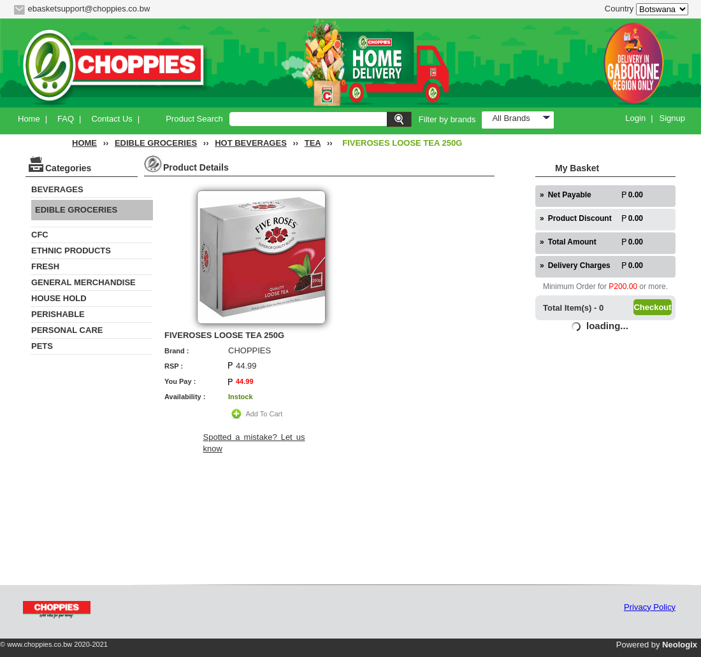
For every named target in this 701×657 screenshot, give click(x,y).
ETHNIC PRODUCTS (71, 250)
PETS (42, 346)
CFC (39, 234)
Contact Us (111, 119)
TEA (313, 143)
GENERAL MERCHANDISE (83, 282)
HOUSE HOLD (59, 298)
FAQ (65, 119)
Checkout (652, 307)
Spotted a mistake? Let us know (254, 442)
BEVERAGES (57, 189)
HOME (84, 143)
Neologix (679, 644)
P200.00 (623, 286)
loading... (607, 325)
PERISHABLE (58, 314)
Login (635, 118)
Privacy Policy (650, 607)
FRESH (45, 266)
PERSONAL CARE (67, 330)
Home (29, 119)
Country (619, 8)
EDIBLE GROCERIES (156, 143)
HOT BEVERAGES (251, 143)
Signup (672, 118)
